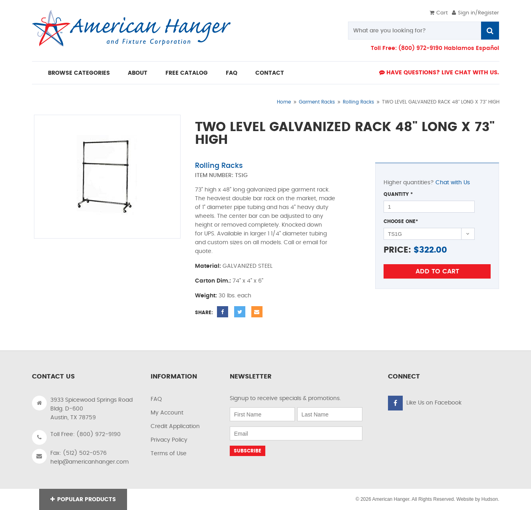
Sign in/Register (475, 13)
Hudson (489, 499)
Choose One (401, 221)
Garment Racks (317, 102)
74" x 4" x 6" (248, 281)
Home (284, 102)
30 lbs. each (235, 296)
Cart (439, 13)
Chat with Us (453, 182)
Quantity (398, 194)
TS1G (241, 175)
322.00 (433, 250)
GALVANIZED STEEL (247, 266)
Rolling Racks (358, 102)
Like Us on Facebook (433, 403)
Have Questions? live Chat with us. (439, 73)
